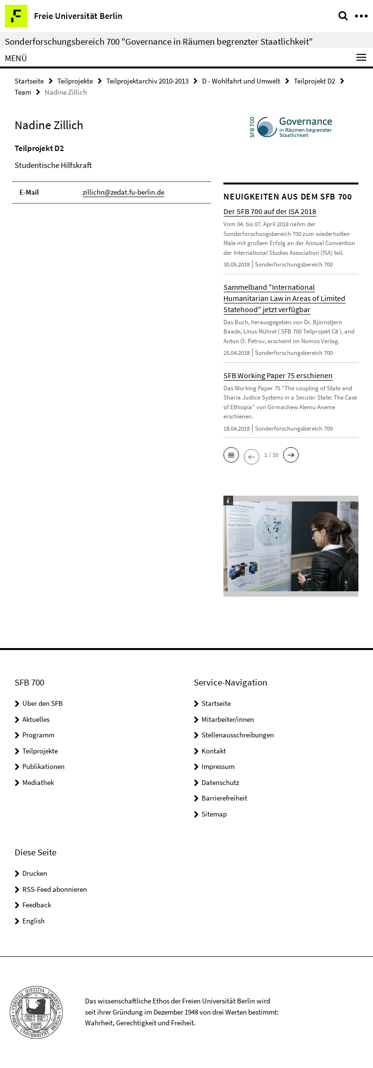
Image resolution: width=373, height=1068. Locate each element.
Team (23, 92)
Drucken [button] (34, 873)
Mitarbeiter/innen (228, 719)
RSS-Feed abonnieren (54, 889)
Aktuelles (36, 719)
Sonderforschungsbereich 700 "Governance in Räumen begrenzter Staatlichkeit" (159, 41)
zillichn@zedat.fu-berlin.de (123, 192)
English (33, 920)
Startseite (29, 80)
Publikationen (43, 766)
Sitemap (214, 813)
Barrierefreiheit (224, 797)
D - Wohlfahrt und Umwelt (241, 80)
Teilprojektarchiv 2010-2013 (147, 80)
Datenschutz (220, 782)
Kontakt (214, 750)
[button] (231, 455)
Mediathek (38, 782)
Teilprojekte (75, 80)
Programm (38, 734)
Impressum (218, 766)
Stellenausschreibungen (238, 734)
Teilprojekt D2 (314, 80)
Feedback (36, 904)
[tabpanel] (112, 173)
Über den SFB (42, 703)
